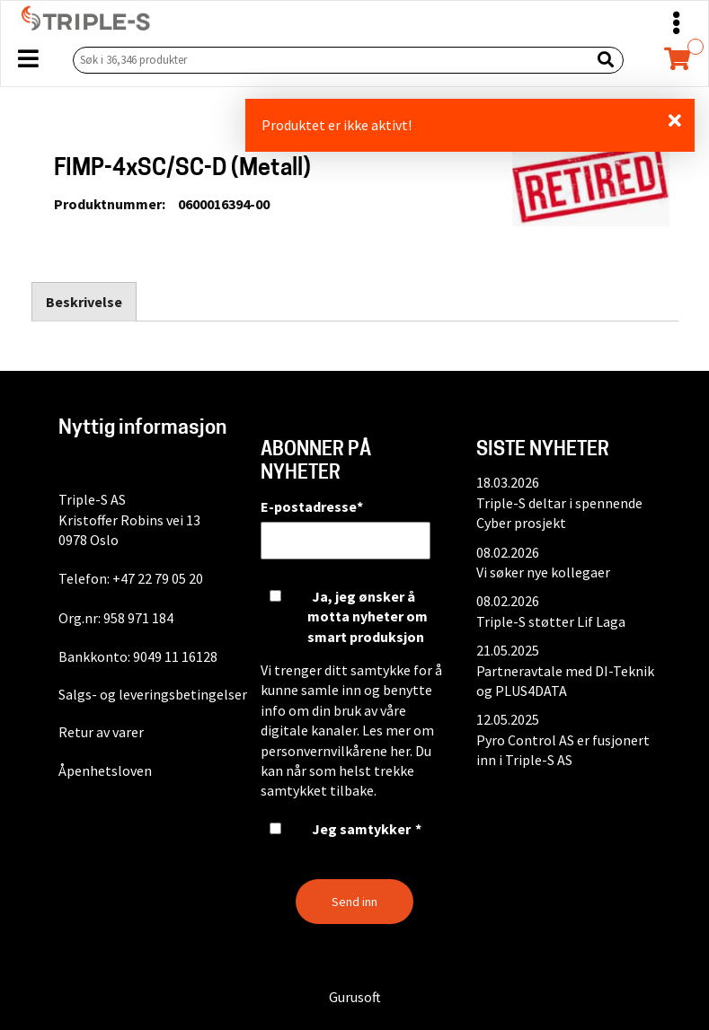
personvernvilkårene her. (336, 751)
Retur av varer (101, 732)
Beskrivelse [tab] (84, 302)
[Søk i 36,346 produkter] (328, 60)
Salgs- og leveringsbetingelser (152, 694)
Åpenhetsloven (105, 770)
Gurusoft (355, 997)
